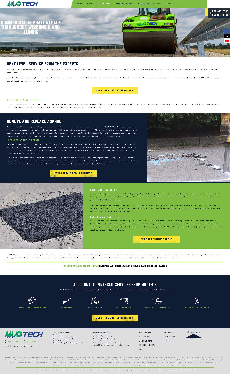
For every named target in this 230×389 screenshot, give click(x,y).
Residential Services (62, 325)
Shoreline (125, 4)
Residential (83, 4)
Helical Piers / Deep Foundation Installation (111, 337)
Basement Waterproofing (63, 329)
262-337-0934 (219, 15)
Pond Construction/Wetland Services (108, 335)
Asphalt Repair (59, 333)
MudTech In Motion (147, 337)
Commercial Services (102, 325)
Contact (168, 4)
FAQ (140, 341)
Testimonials (169, 325)
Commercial (104, 4)
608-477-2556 (219, 11)
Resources (157, 4)
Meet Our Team (145, 325)
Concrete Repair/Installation (65, 331)
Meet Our (143, 4)
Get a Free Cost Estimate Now (115, 83)
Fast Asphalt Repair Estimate (73, 166)
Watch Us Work (145, 333)
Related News (169, 329)
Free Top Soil (144, 329)
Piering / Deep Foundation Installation (69, 335)
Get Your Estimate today (156, 232)
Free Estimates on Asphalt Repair (81, 258)
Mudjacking (58, 327)
